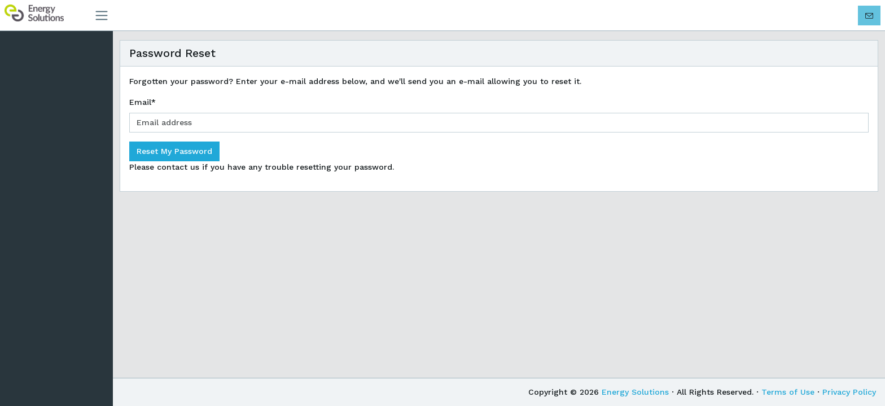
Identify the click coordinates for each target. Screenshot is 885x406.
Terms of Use (787, 391)
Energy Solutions (635, 391)
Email (142, 102)
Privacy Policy (849, 391)
